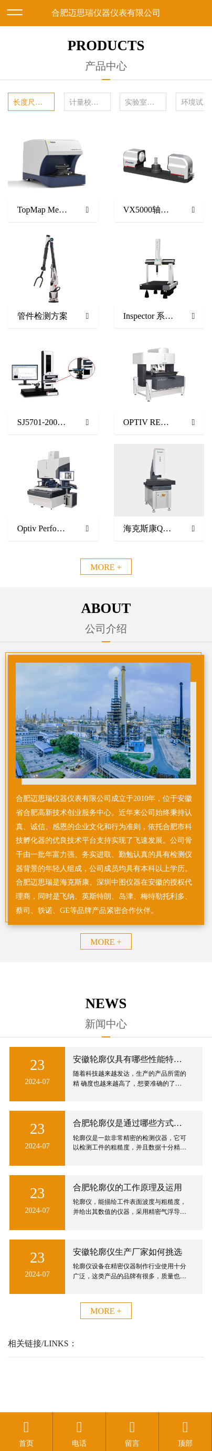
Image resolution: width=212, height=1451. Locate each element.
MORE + (105, 567)
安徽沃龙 (127, 1397)
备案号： (172, 1372)
